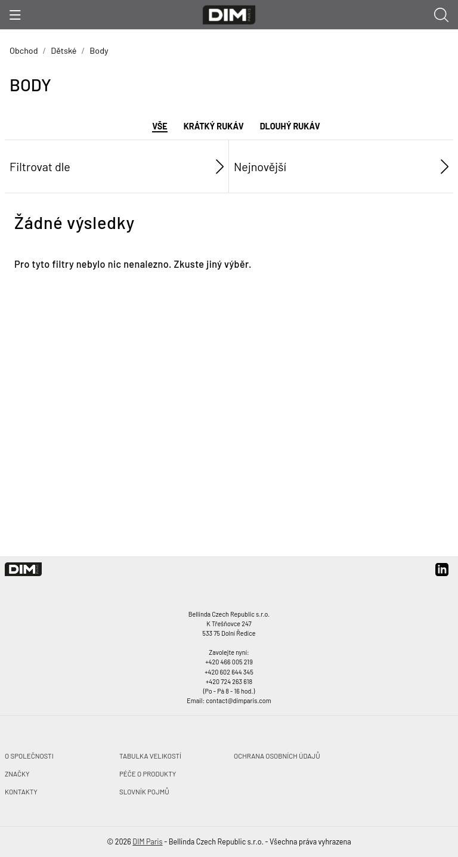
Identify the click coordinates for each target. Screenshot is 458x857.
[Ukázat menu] (15, 15)
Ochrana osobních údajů (277, 755)
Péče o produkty (147, 773)
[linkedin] (442, 573)
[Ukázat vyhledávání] (441, 14)
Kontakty (21, 791)
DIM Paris (147, 841)
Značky (17, 773)
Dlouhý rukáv (290, 126)
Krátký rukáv (214, 126)
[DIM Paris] (229, 13)
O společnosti (29, 755)
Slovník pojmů (144, 791)
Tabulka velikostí (150, 755)
